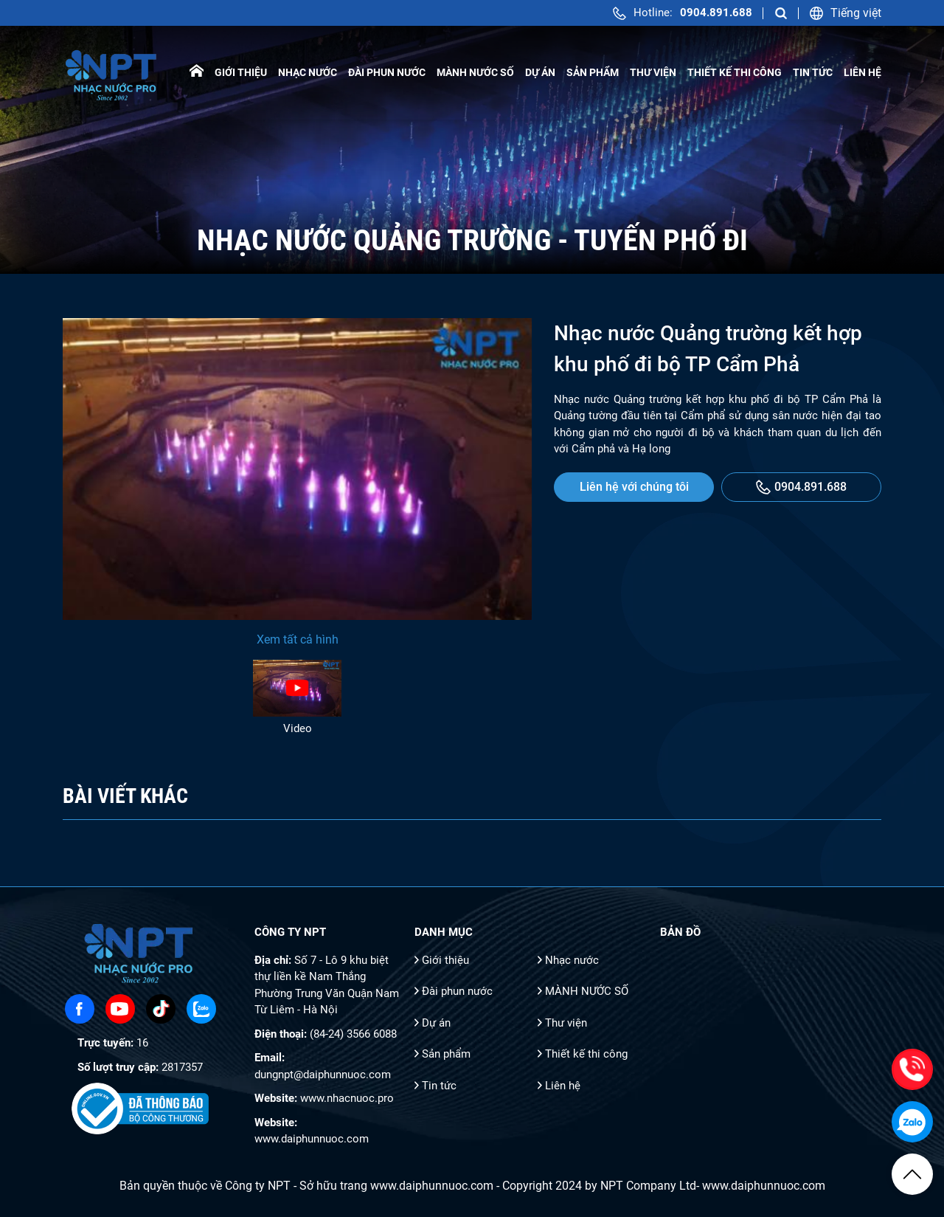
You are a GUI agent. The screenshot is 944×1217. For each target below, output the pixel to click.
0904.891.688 (801, 487)
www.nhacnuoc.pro (347, 1098)
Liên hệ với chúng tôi (634, 487)
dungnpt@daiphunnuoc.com (322, 1074)
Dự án (540, 72)
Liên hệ (862, 72)
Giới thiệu (241, 72)
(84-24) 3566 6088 (353, 1034)
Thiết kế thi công (734, 72)
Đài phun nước (387, 72)
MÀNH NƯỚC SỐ (475, 72)
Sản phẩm (592, 72)
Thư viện (653, 72)
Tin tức (813, 72)
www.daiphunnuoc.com (311, 1138)
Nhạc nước (307, 72)
